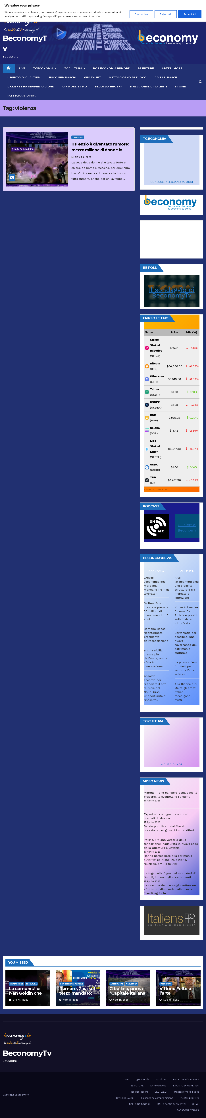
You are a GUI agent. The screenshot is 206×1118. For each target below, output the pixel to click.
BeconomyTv (27, 1053)
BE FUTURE (146, 68)
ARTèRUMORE (172, 68)
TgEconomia (44, 68)
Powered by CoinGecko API (155, 489)
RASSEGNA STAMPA (21, 95)
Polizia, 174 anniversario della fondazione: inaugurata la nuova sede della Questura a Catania (171, 844)
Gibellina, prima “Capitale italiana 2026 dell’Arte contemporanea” (127, 995)
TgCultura (74, 68)
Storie (180, 86)
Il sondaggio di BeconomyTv (171, 292)
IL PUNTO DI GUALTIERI (24, 77)
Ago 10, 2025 (171, 1000)
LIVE (22, 68)
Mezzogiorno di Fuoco (128, 77)
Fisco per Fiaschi (62, 77)
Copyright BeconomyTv (16, 1095)
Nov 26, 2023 (83, 157)
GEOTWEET (92, 77)
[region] (103, 11)
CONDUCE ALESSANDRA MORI (171, 182)
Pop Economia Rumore (111, 68)
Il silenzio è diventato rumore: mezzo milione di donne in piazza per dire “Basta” (100, 150)
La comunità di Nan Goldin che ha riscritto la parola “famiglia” (27, 995)
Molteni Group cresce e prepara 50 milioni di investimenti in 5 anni (156, 611)
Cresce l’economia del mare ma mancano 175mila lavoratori (156, 585)
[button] (200, 82)
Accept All (190, 14)
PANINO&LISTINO (74, 86)
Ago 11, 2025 (70, 1000)
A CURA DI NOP (171, 764)
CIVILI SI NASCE (166, 77)
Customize (141, 14)
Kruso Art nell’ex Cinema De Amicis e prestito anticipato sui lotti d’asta (187, 615)
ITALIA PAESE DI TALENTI (148, 86)
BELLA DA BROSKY (108, 86)
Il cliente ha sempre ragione (30, 86)
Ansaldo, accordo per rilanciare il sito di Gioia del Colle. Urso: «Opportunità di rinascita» (155, 688)
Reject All (166, 14)
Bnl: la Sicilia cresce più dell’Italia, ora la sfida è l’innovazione (155, 658)
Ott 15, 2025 (20, 1000)
